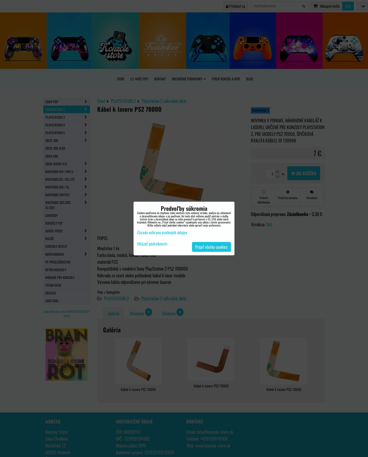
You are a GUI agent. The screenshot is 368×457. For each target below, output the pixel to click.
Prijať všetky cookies (211, 247)
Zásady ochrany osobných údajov (162, 232)
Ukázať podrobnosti (152, 244)
